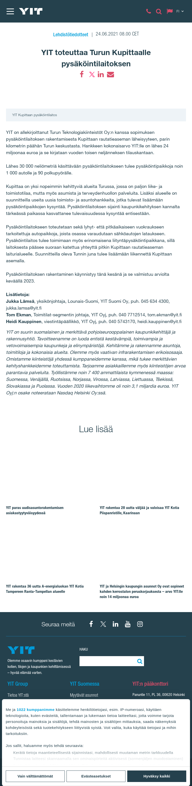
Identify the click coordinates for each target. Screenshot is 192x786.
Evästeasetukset (96, 776)
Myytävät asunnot (84, 695)
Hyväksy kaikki (157, 776)
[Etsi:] (139, 661)
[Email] (110, 74)
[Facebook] (81, 74)
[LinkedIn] (101, 74)
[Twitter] (91, 74)
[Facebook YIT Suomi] (91, 624)
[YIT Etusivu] (30, 11)
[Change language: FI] (176, 11)
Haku (84, 649)
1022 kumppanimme (35, 709)
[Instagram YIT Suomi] (140, 624)
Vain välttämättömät (35, 776)
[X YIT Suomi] (103, 624)
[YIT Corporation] (116, 624)
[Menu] (10, 11)
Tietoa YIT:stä (18, 695)
